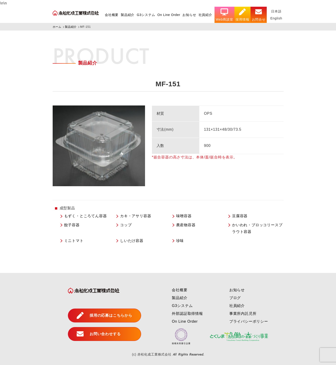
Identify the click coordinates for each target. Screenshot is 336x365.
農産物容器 (186, 225)
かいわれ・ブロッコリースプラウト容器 (257, 228)
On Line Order (168, 15)
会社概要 (111, 15)
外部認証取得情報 (187, 314)
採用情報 (242, 15)
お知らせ (189, 15)
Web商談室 (224, 15)
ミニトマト (74, 241)
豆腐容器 (240, 216)
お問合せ (258, 15)
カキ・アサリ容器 (135, 216)
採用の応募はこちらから (104, 315)
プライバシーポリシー (248, 321)
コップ (126, 225)
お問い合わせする (99, 334)
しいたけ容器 (131, 241)
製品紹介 (127, 15)
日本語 (276, 11)
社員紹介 (205, 15)
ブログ (235, 298)
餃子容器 (72, 225)
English (276, 18)
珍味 (180, 241)
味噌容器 (184, 216)
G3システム (145, 15)
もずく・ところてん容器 (85, 216)
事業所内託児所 (243, 314)
